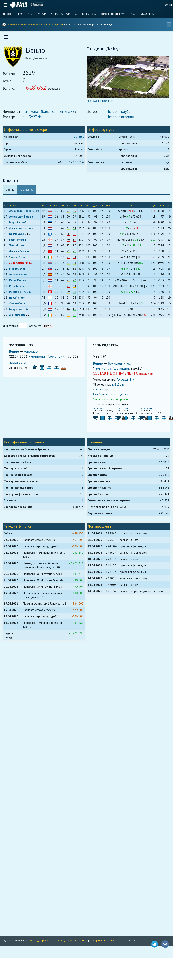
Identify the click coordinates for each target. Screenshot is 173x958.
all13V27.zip (33, 118)
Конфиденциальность (104, 940)
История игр (100, 391)
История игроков (120, 118)
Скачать (132, 14)
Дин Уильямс (18, 316)
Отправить (144, 374)
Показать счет (19, 369)
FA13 (18, 5)
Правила (41, 14)
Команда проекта (40, 940)
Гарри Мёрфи (19, 241)
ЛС (83, 940)
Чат (76, 14)
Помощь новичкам (112, 14)
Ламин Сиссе (19, 305)
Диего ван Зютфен (22, 229)
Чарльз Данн (19, 258)
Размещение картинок (100, 102)
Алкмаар (32, 352)
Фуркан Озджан (21, 253)
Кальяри (97, 409)
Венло (15, 352)
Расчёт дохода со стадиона (110, 396)
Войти (168, 4)
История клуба (118, 113)
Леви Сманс (18, 264)
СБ (30, 235)
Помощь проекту (66, 940)
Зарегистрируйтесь (52, 24)
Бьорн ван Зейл (20, 310)
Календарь (25, 14)
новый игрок (18, 299)
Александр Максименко (26, 212)
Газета (54, 14)
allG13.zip (117, 386)
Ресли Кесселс (19, 281)
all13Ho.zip (68, 113)
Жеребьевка (89, 14)
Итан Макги (18, 287)
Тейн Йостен (18, 247)
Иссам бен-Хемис (22, 293)
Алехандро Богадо (22, 218)
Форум (65, 14)
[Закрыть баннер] (168, 24)
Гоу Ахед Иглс (119, 364)
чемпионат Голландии (41, 113)
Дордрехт (122, 409)
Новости (8, 14)
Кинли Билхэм (19, 235)
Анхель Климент (21, 276)
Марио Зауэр (19, 270)
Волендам (145, 409)
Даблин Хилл (149, 14)
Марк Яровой (19, 224)
